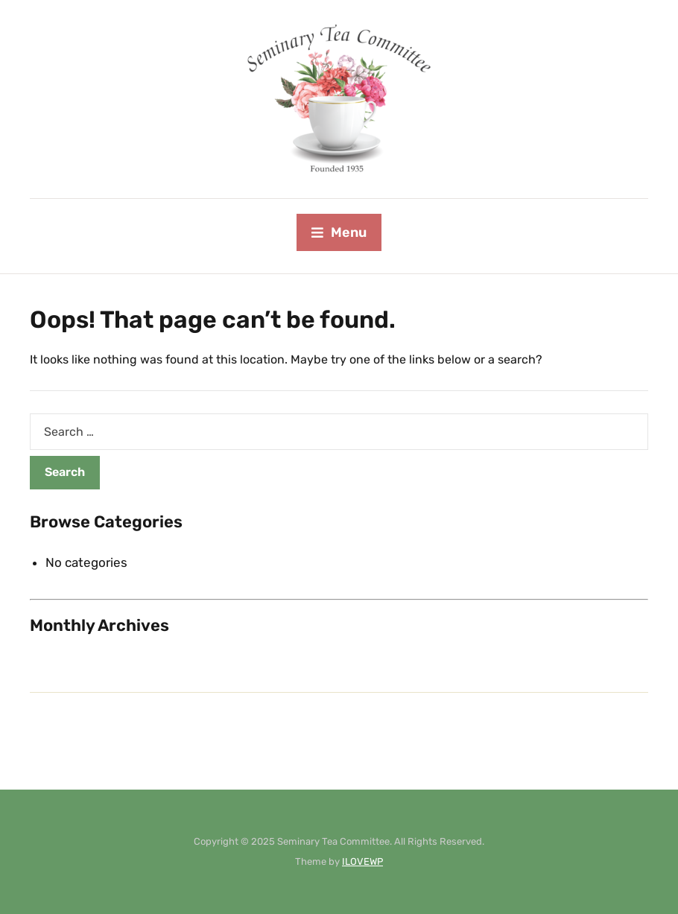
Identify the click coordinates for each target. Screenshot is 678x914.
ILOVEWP (362, 861)
